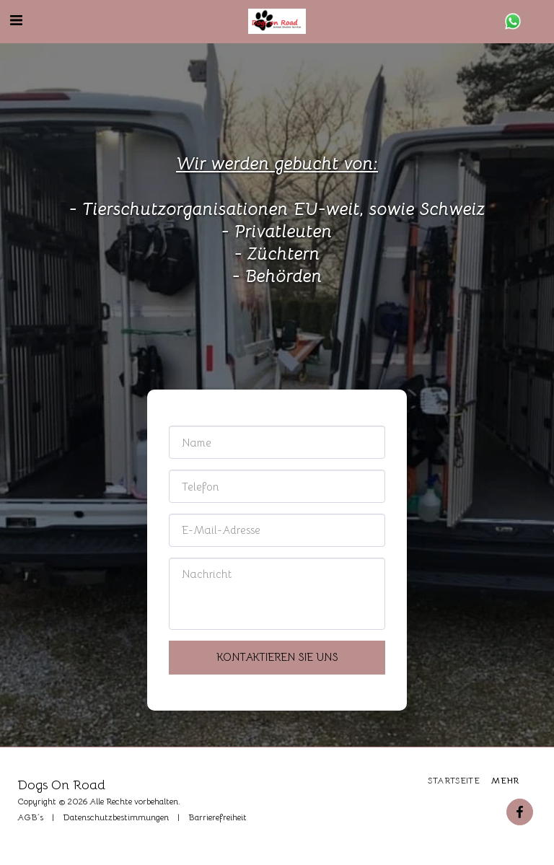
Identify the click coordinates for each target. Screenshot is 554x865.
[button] (16, 20)
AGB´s (30, 817)
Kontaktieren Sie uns (277, 657)
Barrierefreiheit (217, 817)
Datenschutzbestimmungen (116, 817)
